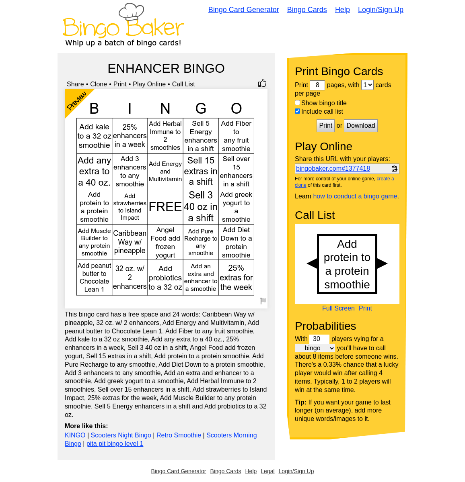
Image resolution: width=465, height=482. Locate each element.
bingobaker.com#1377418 (333, 168)
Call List (183, 84)
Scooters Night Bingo (121, 435)
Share (75, 84)
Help (342, 10)
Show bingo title (321, 103)
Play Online (149, 84)
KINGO (75, 435)
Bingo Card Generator (243, 10)
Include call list (319, 111)
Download (360, 125)
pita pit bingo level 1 (114, 443)
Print (120, 84)
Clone (98, 84)
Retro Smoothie (178, 435)
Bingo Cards (307, 10)
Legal (267, 471)
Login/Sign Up (380, 10)
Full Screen (338, 308)
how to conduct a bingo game (355, 196)
